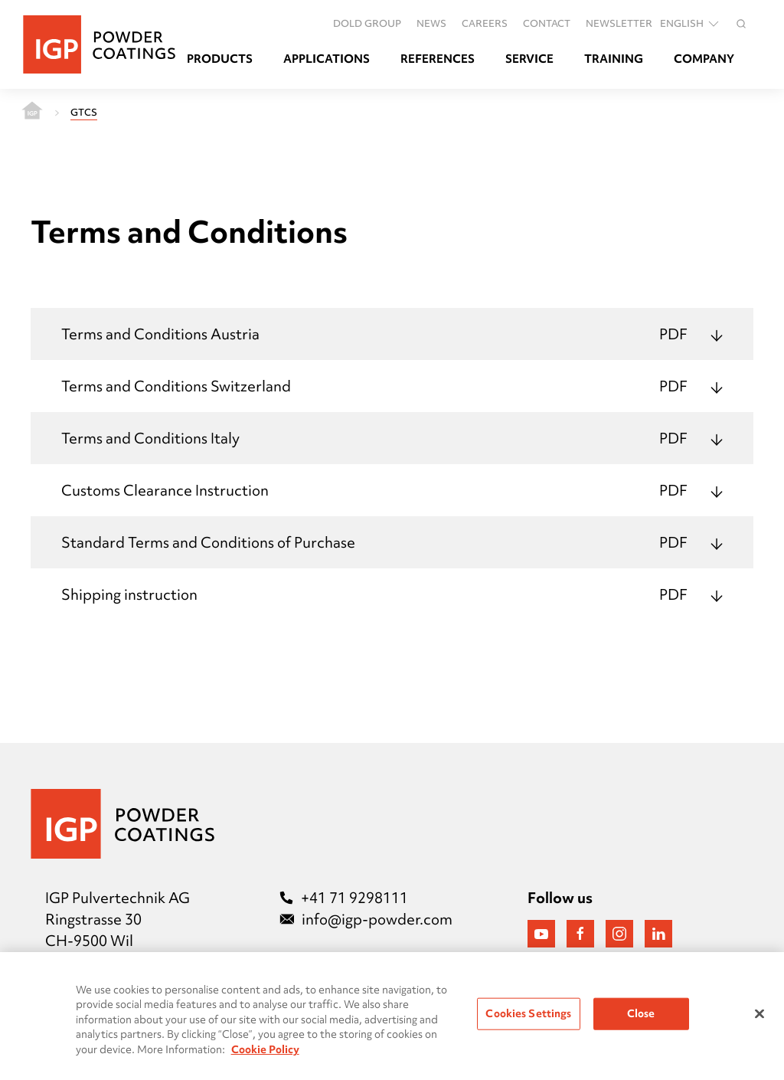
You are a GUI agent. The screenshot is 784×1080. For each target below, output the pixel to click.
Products (220, 59)
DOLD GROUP (367, 23)
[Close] (759, 1018)
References (437, 59)
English (690, 23)
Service (529, 59)
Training (613, 59)
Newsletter (619, 23)
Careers (485, 23)
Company (704, 59)
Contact (546, 23)
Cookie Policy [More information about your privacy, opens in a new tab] (265, 1053)
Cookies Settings (528, 1017)
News (431, 23)
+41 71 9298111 (343, 898)
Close (641, 1017)
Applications (326, 59)
